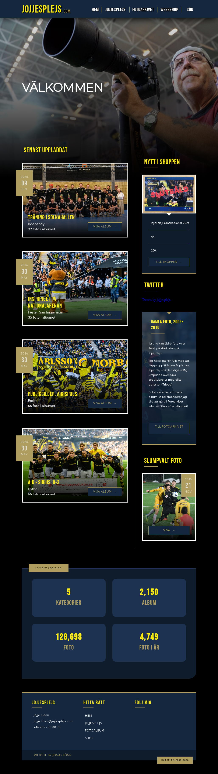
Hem (95, 10)
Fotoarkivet (143, 10)
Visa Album (105, 226)
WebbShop (169, 10)
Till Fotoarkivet (169, 428)
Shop (89, 738)
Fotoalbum (94, 730)
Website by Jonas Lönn (53, 755)
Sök (190, 10)
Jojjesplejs (116, 10)
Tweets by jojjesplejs (156, 299)
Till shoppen (169, 262)
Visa (169, 530)
